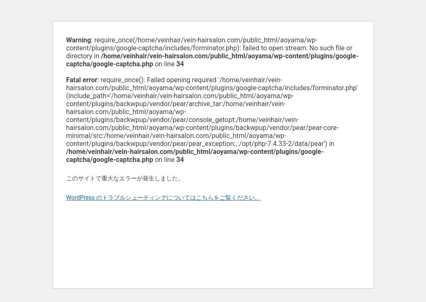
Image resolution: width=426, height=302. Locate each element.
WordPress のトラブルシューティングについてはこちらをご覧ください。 (163, 197)
